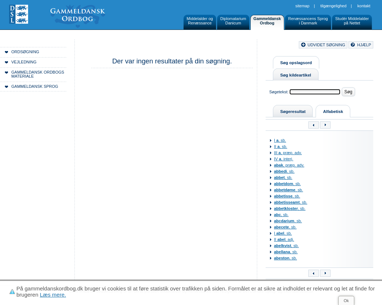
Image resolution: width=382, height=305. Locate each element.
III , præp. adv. (288, 152)
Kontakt (364, 6)
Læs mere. (53, 295)
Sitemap (303, 6)
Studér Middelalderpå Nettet (352, 20)
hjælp (364, 45)
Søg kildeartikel (295, 75)
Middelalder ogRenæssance (200, 20)
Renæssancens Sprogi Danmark (308, 20)
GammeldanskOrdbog (267, 20)
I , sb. (280, 140)
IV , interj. (283, 159)
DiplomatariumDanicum (233, 20)
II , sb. (280, 146)
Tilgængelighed (333, 6)
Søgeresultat (292, 111)
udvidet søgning (326, 45)
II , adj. (284, 239)
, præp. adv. (289, 165)
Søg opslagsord (296, 62)
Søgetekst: (279, 92)
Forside (112, 46)
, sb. (284, 171)
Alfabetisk (333, 111)
